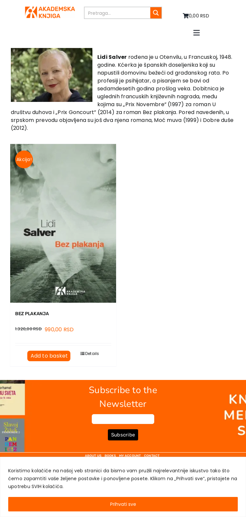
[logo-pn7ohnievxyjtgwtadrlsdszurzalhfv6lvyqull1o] (50, 9)
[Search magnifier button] (155, 12)
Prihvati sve (123, 504)
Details (92, 353)
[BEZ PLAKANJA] (63, 223)
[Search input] (117, 13)
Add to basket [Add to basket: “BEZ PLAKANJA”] (49, 356)
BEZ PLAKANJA (32, 314)
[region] (123, 487)
